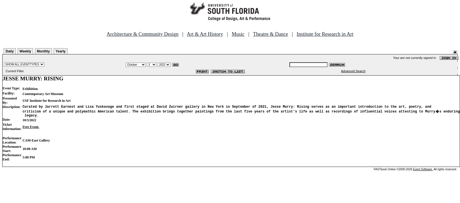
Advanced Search (353, 71)
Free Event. (31, 129)
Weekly (25, 51)
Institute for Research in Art (325, 34)
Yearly (61, 51)
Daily (10, 51)
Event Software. (423, 171)
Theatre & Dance (270, 34)
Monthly (43, 51)
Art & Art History (205, 34)
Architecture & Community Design (142, 34)
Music (238, 34)
